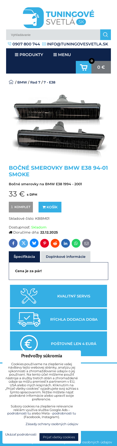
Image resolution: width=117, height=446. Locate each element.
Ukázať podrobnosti (21, 434)
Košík (50, 207)
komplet (20, 207)
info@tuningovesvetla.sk (75, 44)
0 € (101, 67)
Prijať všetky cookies (59, 437)
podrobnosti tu (19, 413)
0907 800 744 (24, 44)
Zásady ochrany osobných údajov (83, 442)
